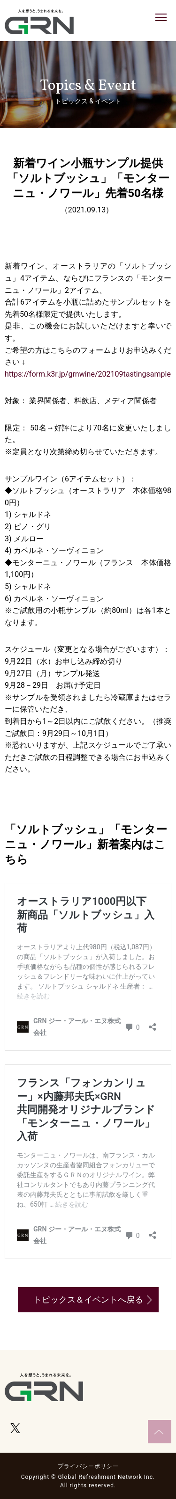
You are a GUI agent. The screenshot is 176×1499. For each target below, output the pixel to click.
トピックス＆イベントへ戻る (88, 1299)
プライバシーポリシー (88, 1466)
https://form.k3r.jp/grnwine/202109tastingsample (88, 374)
